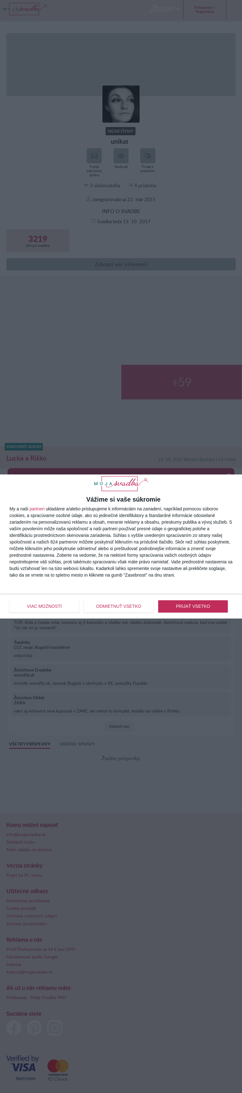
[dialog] (121, 546)
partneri (37, 509)
